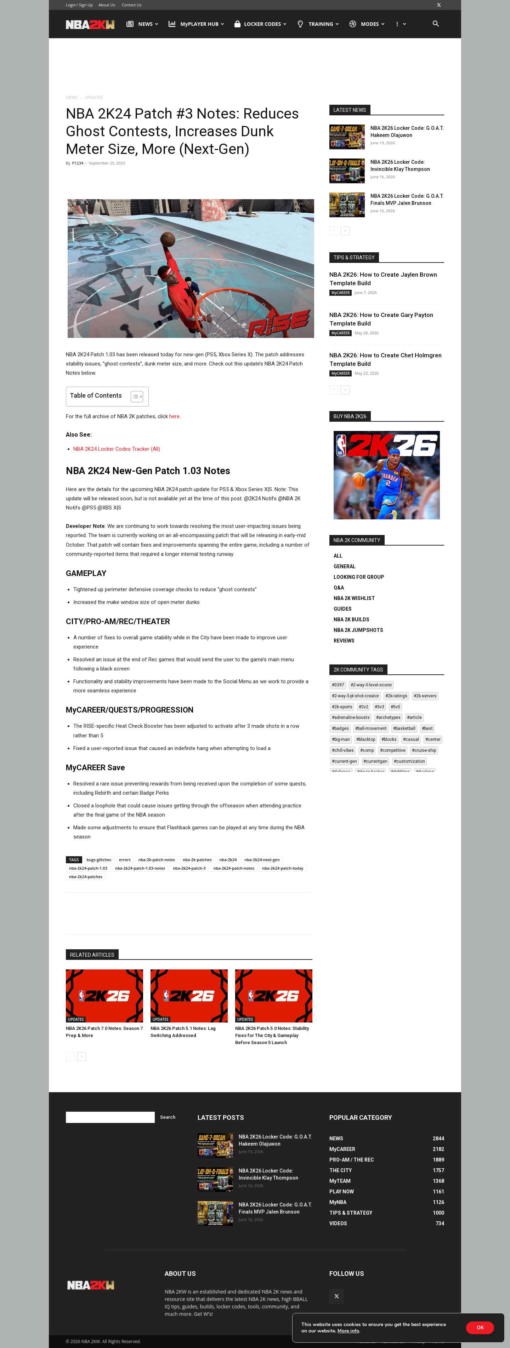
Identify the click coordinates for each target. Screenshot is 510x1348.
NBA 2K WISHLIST (354, 598)
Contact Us (132, 4)
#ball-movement (371, 728)
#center (433, 739)
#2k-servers (425, 695)
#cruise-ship (424, 750)
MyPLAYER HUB (196, 24)
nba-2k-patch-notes (156, 859)
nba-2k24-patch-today (282, 868)
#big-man (341, 739)
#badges (340, 728)
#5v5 (395, 706)
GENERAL (345, 566)
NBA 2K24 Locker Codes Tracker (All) (116, 449)
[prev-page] (70, 1056)
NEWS (142, 24)
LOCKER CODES (260, 24)
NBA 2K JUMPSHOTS (358, 630)
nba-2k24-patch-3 (189, 868)
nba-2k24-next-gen (262, 859)
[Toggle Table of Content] (133, 397)
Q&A (339, 588)
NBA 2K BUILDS (351, 619)
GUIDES (343, 609)
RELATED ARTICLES (92, 955)
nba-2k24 (228, 859)
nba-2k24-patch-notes (233, 868)
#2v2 (363, 706)
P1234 (77, 163)
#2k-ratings (396, 695)
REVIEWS (344, 641)
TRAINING (318, 24)
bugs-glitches (99, 859)
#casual (411, 739)
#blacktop (365, 739)
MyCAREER (341, 292)
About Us (106, 4)
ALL (338, 556)
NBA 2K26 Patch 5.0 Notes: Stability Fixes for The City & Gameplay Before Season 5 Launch (272, 1035)
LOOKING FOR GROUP (359, 577)
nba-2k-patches (197, 859)
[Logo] (93, 24)
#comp (367, 750)
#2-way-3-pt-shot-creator (355, 695)
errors (125, 859)
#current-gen (344, 761)
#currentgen (375, 761)
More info (348, 1331)
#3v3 (379, 706)
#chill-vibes (343, 750)
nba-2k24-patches (85, 876)
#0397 (338, 684)
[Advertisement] (255, 67)
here (174, 416)
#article (414, 717)
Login (71, 4)
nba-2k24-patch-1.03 (88, 868)
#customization (409, 761)
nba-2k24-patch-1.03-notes (140, 868)
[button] (435, 24)
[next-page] (81, 1056)
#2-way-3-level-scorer (371, 684)
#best (427, 728)
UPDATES (76, 1019)
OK (479, 1327)
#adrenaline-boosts (351, 717)
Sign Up (86, 4)
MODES (367, 24)
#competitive (393, 750)
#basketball (404, 728)
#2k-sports (342, 706)
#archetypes (388, 717)
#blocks (389, 739)
